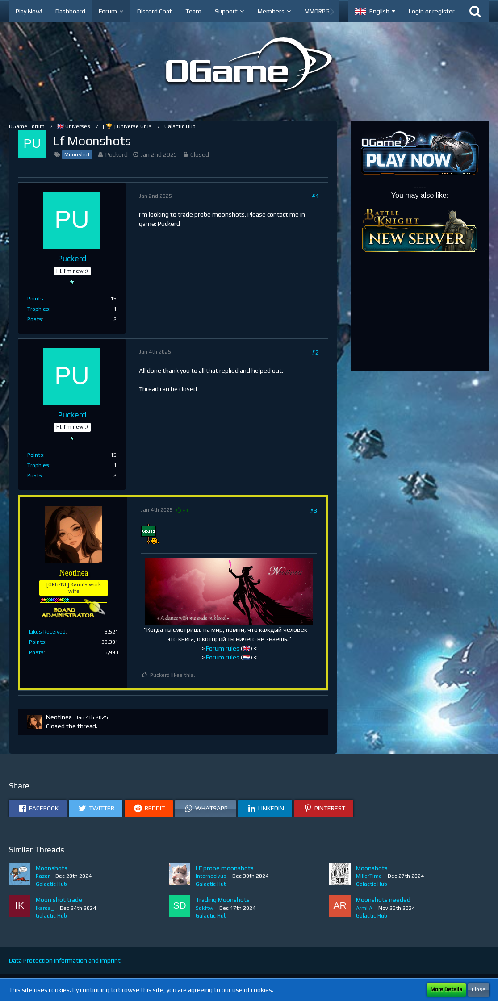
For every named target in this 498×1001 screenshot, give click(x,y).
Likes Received (47, 632)
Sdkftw (204, 908)
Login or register (432, 11)
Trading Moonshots (223, 899)
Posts (34, 319)
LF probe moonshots (225, 868)
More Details (446, 989)
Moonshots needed (383, 899)
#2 (315, 352)
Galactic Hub (51, 884)
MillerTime (369, 876)
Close (478, 989)
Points (35, 299)
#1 (315, 196)
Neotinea (59, 717)
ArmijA (364, 908)
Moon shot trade (59, 899)
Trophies (38, 309)
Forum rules (222, 648)
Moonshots (51, 868)
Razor (43, 876)
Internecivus (211, 876)
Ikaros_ (45, 908)
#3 (313, 510)
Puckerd (116, 154)
